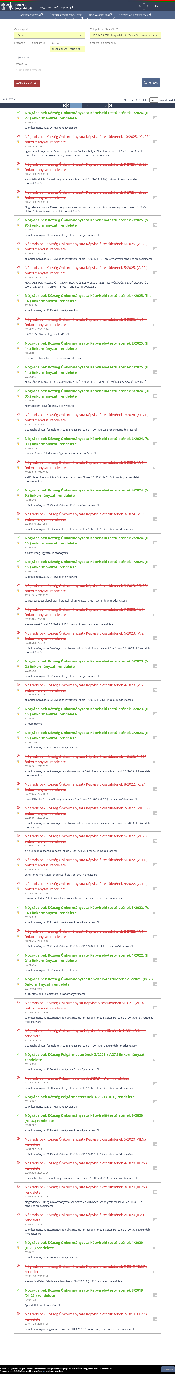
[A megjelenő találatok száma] (153, 100)
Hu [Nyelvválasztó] (156, 6)
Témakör (19, 64)
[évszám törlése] (24, 49)
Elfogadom (168, 1369)
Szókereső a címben (102, 43)
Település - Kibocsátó (102, 29)
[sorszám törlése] (42, 49)
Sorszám (37, 43)
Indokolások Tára (100, 15)
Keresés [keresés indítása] (153, 82)
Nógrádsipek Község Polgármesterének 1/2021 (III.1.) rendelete (80, 1096)
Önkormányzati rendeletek (66, 15)
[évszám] (18, 49)
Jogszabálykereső (31, 15)
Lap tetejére (170, 1358)
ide (44, 1371)
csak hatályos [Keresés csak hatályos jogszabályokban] (25, 57)
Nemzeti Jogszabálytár (24, 6)
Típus (53, 43)
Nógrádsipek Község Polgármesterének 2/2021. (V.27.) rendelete (77, 1078)
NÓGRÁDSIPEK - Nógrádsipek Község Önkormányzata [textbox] (125, 35)
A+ (148, 6)
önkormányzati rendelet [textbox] (66, 49)
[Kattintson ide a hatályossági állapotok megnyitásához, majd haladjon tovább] (156, 118)
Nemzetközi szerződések (135, 15)
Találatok (8, 99)
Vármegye (20, 29)
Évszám (18, 43)
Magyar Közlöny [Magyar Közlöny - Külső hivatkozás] (49, 7)
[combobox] (49, 35)
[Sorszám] (36, 49)
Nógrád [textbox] (48, 35)
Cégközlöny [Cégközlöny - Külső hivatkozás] (66, 7)
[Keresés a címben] (123, 49)
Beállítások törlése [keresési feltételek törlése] (27, 83)
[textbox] (87, 70)
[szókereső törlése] (158, 49)
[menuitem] (31, 15)
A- (140, 6)
